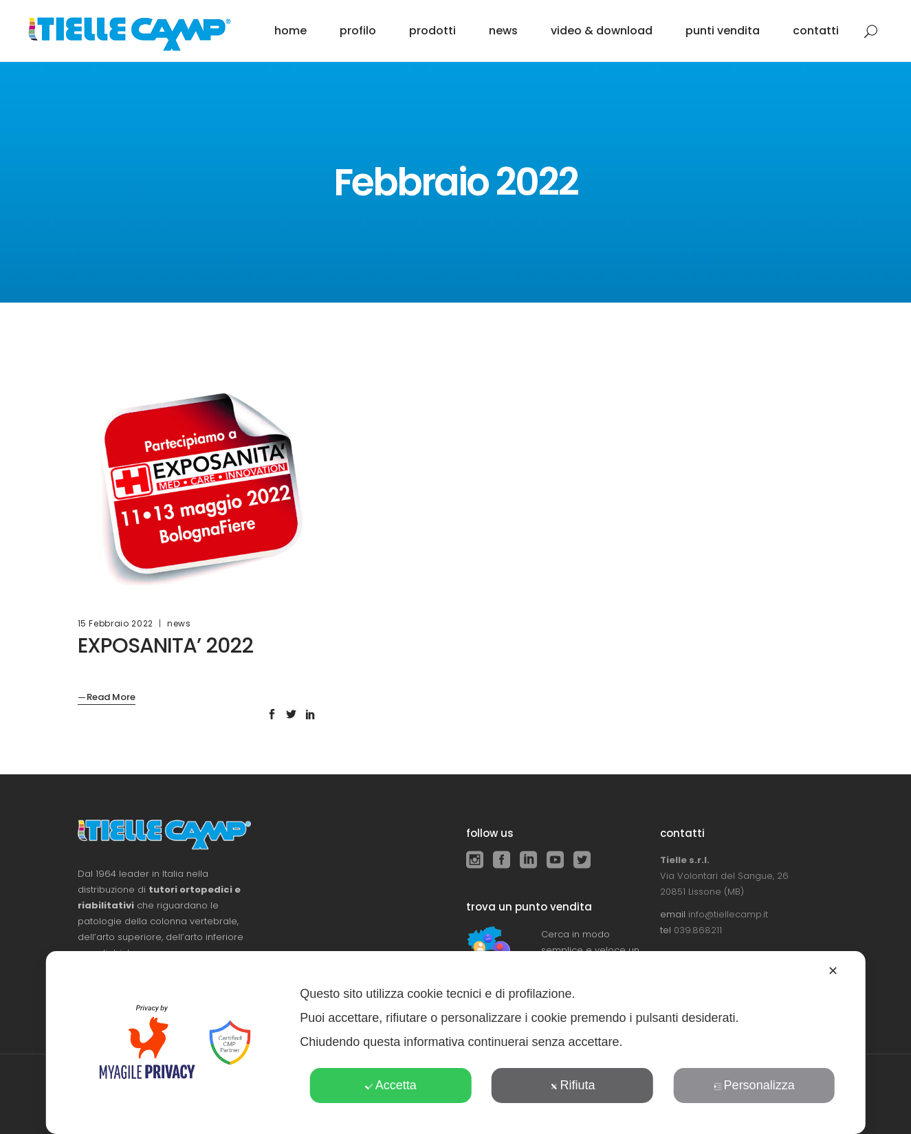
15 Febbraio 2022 (115, 623)
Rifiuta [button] (572, 1085)
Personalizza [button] (754, 1085)
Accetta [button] (391, 1085)
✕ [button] (833, 971)
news (179, 623)
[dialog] (455, 1042)
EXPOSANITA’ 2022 (165, 645)
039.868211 (698, 930)
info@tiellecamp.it (728, 914)
